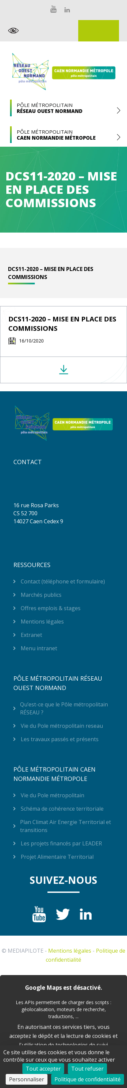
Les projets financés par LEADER (61, 843)
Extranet (98, 30)
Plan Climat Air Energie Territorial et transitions (65, 826)
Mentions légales (42, 621)
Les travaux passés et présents (60, 739)
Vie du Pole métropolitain (52, 795)
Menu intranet (39, 648)
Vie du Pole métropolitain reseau (62, 725)
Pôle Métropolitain (63, 108)
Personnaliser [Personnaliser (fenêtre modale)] (26, 1079)
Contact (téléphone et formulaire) (63, 581)
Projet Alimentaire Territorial (57, 856)
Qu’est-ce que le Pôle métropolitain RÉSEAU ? (64, 708)
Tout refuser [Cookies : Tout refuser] (87, 1068)
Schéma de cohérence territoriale (62, 808)
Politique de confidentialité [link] (87, 1079)
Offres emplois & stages (51, 608)
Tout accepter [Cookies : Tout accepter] (43, 1068)
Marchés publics (41, 594)
